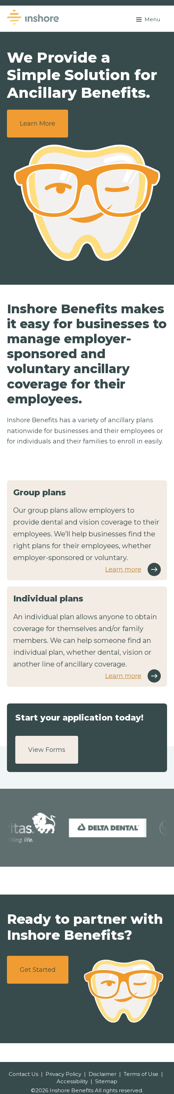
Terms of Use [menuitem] (141, 1074)
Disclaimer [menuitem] (102, 1074)
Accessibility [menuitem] (72, 1081)
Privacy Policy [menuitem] (63, 1074)
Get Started (38, 970)
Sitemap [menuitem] (106, 1081)
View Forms (46, 750)
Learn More (37, 123)
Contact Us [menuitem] (23, 1074)
